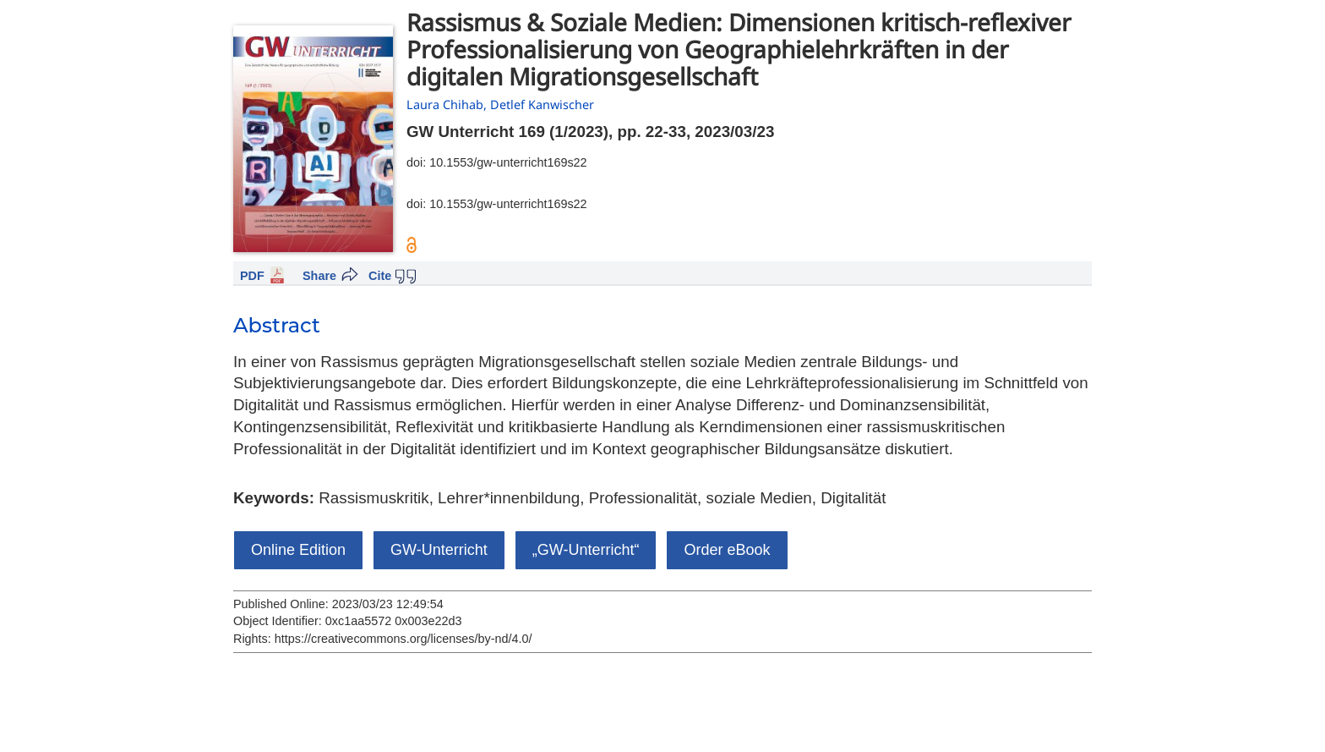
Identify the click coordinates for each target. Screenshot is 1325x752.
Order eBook (727, 549)
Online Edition (298, 549)
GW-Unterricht (439, 549)
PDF (252, 276)
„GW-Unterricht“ (586, 549)
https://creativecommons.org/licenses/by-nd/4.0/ (403, 638)
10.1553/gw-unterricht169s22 (507, 162)
